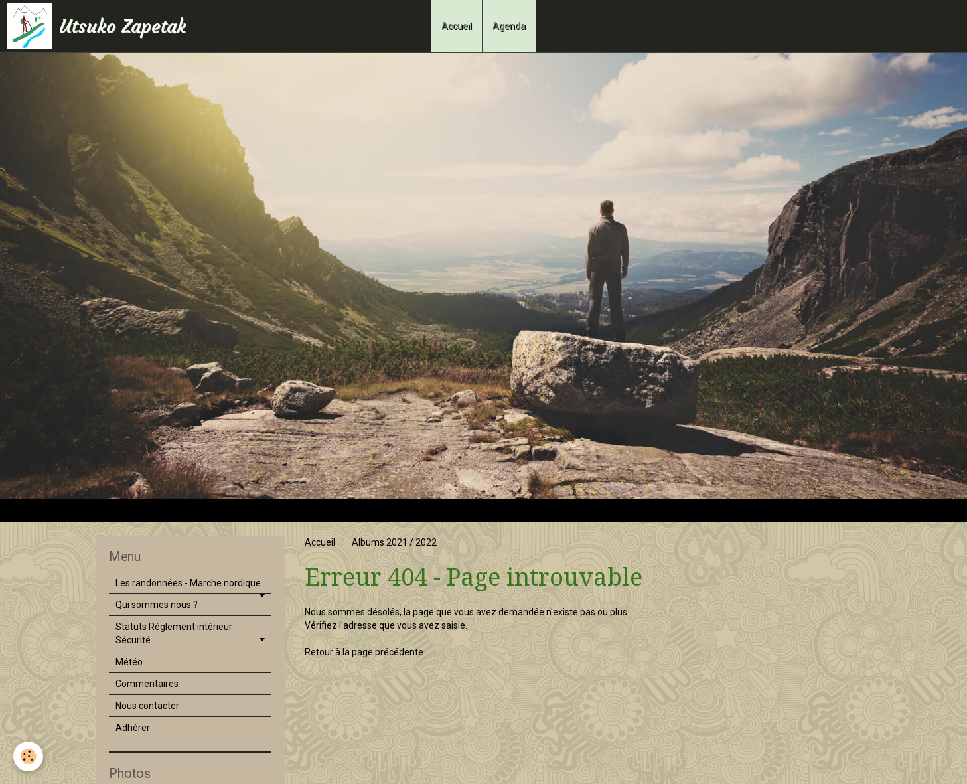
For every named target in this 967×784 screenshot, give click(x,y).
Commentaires (147, 683)
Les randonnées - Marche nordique (188, 583)
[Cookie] (28, 756)
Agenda (509, 26)
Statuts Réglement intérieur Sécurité (173, 633)
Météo (129, 662)
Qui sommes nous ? (156, 604)
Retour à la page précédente (364, 652)
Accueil (456, 26)
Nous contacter (147, 705)
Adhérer (132, 727)
